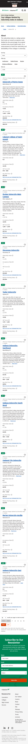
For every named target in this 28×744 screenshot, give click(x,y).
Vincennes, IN (6, 252)
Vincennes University (11, 250)
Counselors (5, 697)
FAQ (16, 707)
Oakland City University (12, 460)
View (14, 5)
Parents (4, 705)
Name (2, 655)
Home (2, 26)
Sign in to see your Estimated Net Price (12, 119)
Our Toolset (18, 696)
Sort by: (3, 52)
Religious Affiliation (7, 64)
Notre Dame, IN (7, 84)
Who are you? (5, 669)
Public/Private (14, 61)
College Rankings (11, 26)
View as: (3, 67)
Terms (17, 714)
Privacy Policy (19, 712)
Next (3, 624)
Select (3, 673)
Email (2, 662)
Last (8, 624)
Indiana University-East (12, 570)
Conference (5, 61)
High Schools (5, 702)
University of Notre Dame (13, 82)
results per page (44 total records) (12, 617)
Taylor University (9, 292)
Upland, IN (5, 294)
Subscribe (14, 680)
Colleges (4, 700)
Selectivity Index (22, 26)
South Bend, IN (7, 407)
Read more (12, 97)
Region (22, 61)
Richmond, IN (6, 572)
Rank (3, 55)
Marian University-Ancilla (12, 515)
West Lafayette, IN (7, 199)
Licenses (17, 717)
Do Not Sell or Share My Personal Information (20, 721)
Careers (17, 699)
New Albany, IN (7, 350)
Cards (3, 69)
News (16, 701)
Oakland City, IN (7, 462)
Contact (17, 704)
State (4, 29)
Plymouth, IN (6, 517)
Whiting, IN (5, 141)
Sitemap (17, 709)
